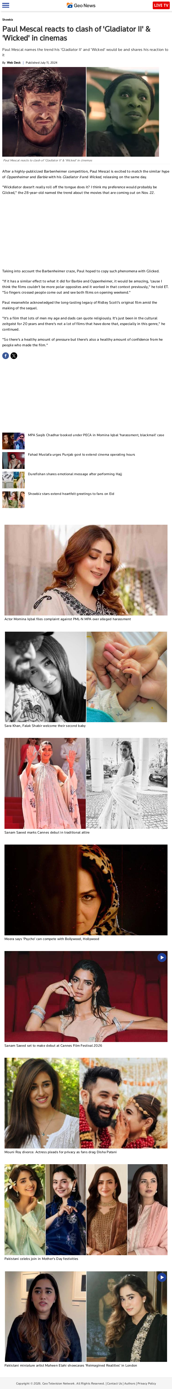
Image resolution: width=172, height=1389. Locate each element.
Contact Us (114, 1383)
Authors (129, 1383)
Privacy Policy (147, 1383)
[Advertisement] (86, 231)
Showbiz (7, 19)
